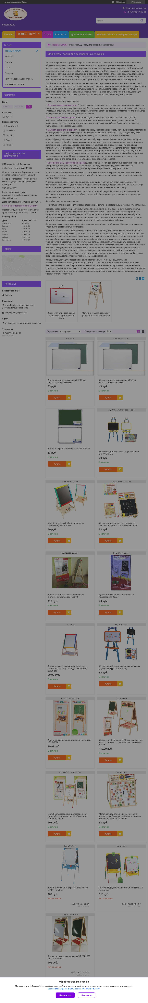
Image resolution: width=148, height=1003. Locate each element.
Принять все (65, 995)
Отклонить (86, 995)
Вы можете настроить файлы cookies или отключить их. (73, 989)
